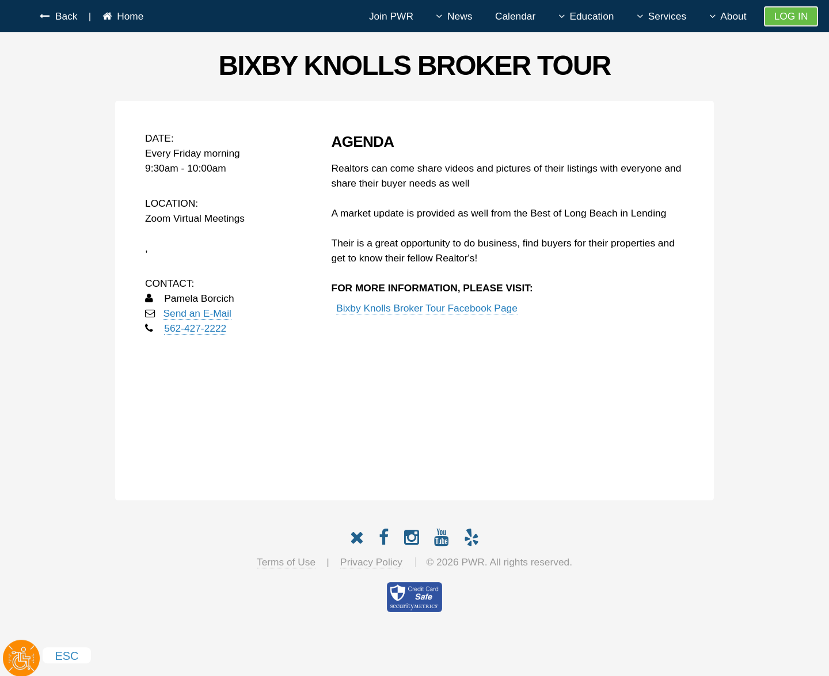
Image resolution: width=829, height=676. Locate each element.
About (733, 16)
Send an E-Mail (197, 313)
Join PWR (391, 16)
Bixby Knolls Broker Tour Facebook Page (427, 308)
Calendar (515, 16)
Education (591, 16)
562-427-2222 (195, 328)
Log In (791, 16)
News (459, 16)
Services (667, 16)
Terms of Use (286, 562)
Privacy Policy (371, 562)
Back (63, 16)
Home (128, 16)
